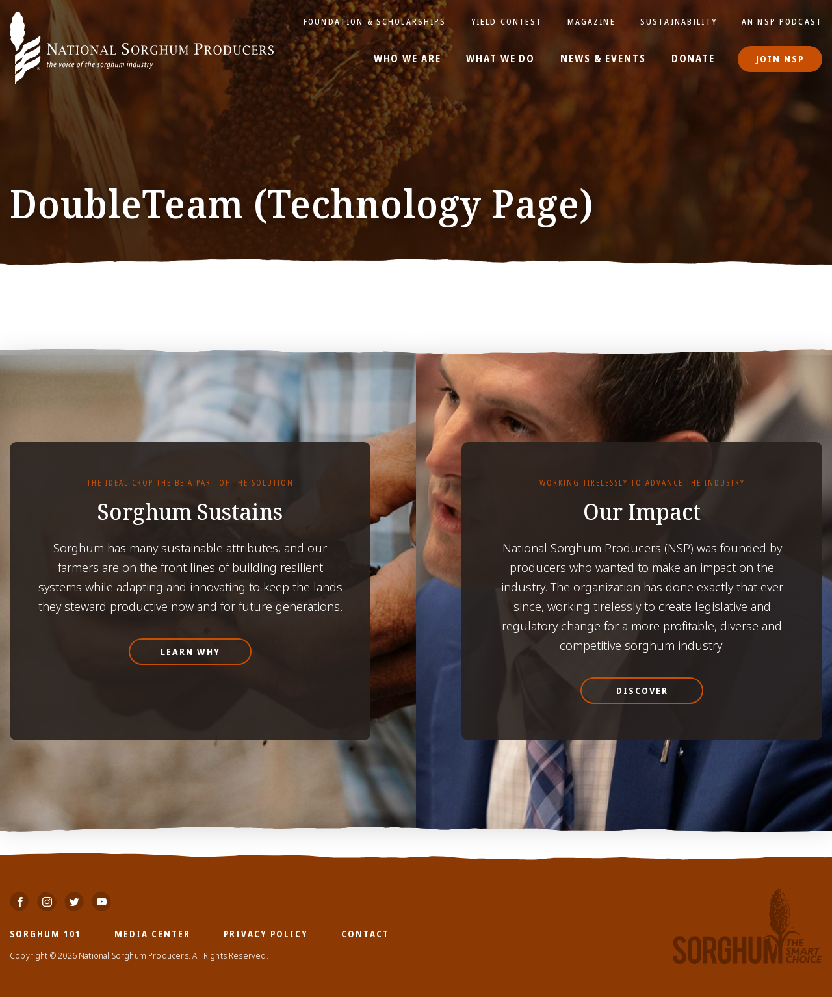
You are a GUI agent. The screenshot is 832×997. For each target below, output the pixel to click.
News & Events (602, 59)
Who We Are (407, 59)
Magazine (591, 21)
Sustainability (678, 21)
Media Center (152, 933)
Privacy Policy (266, 933)
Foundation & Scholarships (375, 21)
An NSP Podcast (782, 21)
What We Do (500, 59)
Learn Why (190, 651)
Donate (693, 59)
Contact (365, 933)
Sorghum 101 (45, 933)
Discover (642, 690)
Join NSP (780, 58)
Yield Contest (507, 21)
